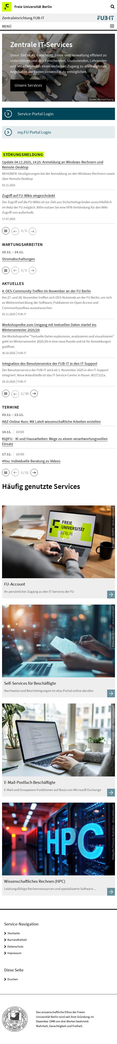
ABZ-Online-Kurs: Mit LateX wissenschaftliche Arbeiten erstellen (51, 421)
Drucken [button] (12, 979)
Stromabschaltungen (18, 259)
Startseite (13, 933)
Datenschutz (15, 946)
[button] (5, 231)
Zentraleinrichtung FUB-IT (23, 18)
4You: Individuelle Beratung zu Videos (31, 461)
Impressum (14, 953)
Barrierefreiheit (17, 940)
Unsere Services (28, 85)
